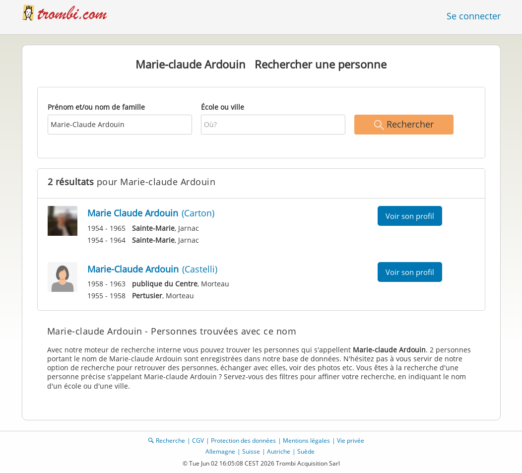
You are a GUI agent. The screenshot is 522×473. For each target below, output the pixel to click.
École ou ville (222, 107)
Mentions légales (306, 440)
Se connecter (474, 16)
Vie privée (350, 440)
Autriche (278, 451)
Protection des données (243, 440)
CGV (198, 440)
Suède (306, 451)
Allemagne (220, 451)
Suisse (251, 451)
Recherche (170, 440)
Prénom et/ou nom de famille (96, 107)
